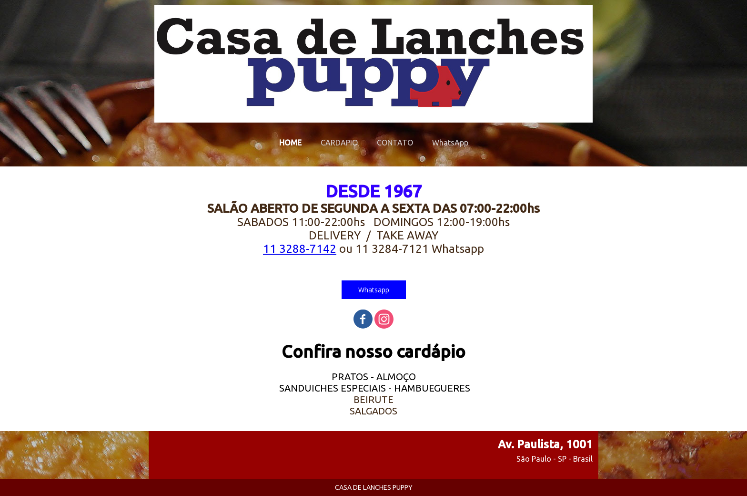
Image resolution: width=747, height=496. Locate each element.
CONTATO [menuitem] (395, 142)
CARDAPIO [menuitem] (339, 142)
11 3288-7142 (299, 248)
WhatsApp (450, 142)
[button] (374, 289)
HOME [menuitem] (290, 142)
